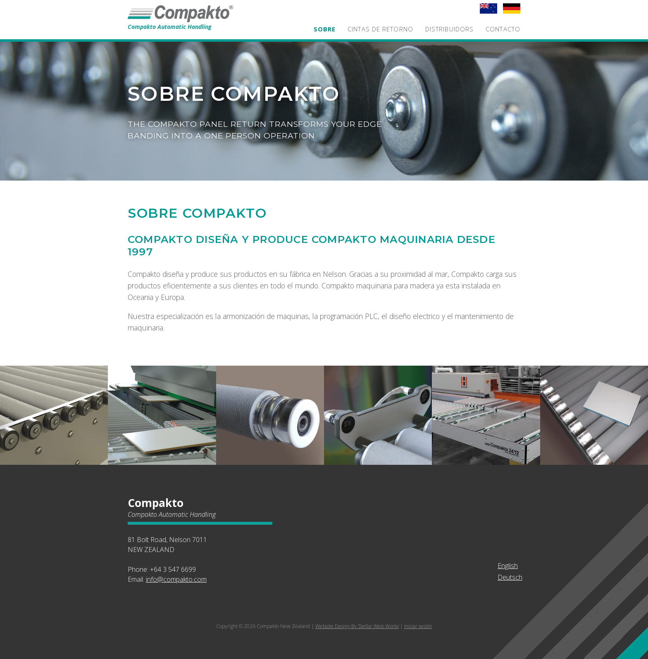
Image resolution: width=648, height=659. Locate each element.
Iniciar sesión (418, 626)
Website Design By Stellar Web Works (357, 626)
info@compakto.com (176, 579)
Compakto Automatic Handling (190, 24)
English (508, 565)
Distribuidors (449, 29)
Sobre (325, 29)
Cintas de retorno (380, 29)
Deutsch (510, 577)
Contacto (503, 29)
